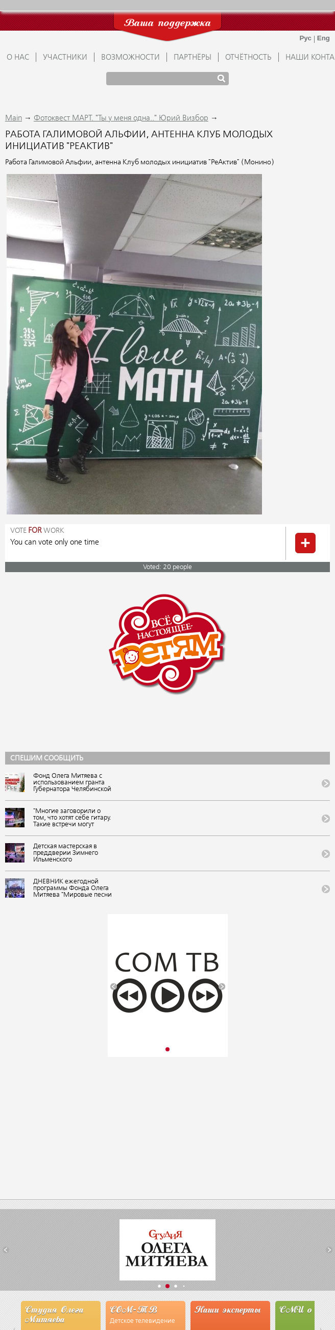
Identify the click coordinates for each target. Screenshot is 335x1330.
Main (13, 118)
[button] (113, 986)
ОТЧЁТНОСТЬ (248, 57)
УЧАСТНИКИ (65, 57)
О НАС (18, 57)
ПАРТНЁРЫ (192, 57)
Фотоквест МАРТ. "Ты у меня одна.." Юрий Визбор (121, 118)
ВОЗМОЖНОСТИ (130, 57)
